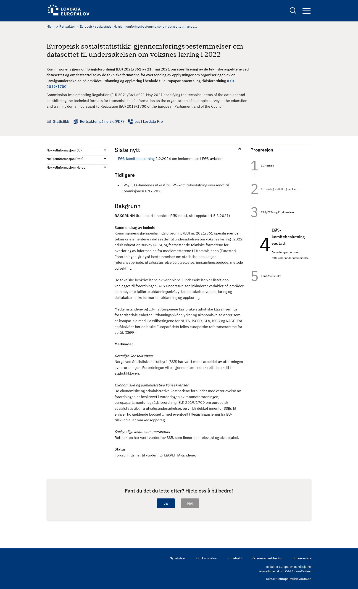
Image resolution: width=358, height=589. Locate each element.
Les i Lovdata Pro (148, 121)
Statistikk (61, 121)
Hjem (50, 26)
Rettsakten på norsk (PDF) (102, 121)
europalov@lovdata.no (294, 579)
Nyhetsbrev (178, 558)
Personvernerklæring (267, 558)
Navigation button (307, 11)
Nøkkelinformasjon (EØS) (65, 159)
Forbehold (234, 558)
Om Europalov (206, 558)
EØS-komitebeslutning (136, 158)
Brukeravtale (301, 558)
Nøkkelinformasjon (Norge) (67, 167)
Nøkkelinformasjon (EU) (64, 150)
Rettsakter (67, 26)
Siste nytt (127, 150)
